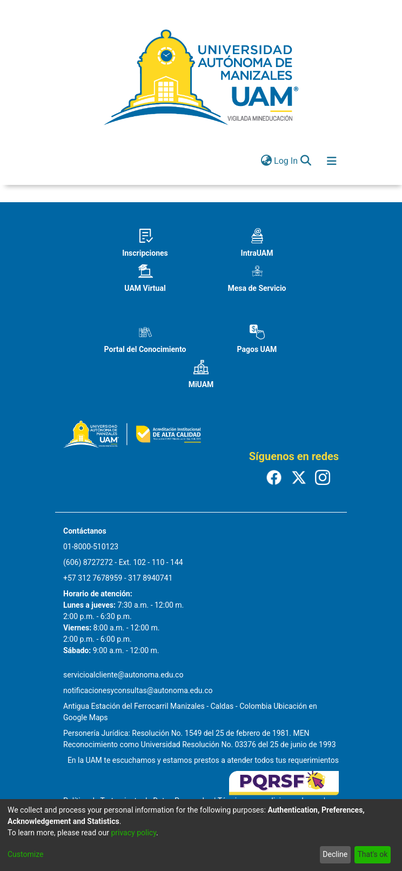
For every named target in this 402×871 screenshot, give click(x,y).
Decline (335, 854)
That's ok (372, 854)
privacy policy (133, 832)
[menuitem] (266, 161)
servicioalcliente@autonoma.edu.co (123, 674)
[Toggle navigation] (332, 161)
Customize (25, 854)
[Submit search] (305, 161)
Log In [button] (286, 161)
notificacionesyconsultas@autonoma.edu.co (138, 690)
